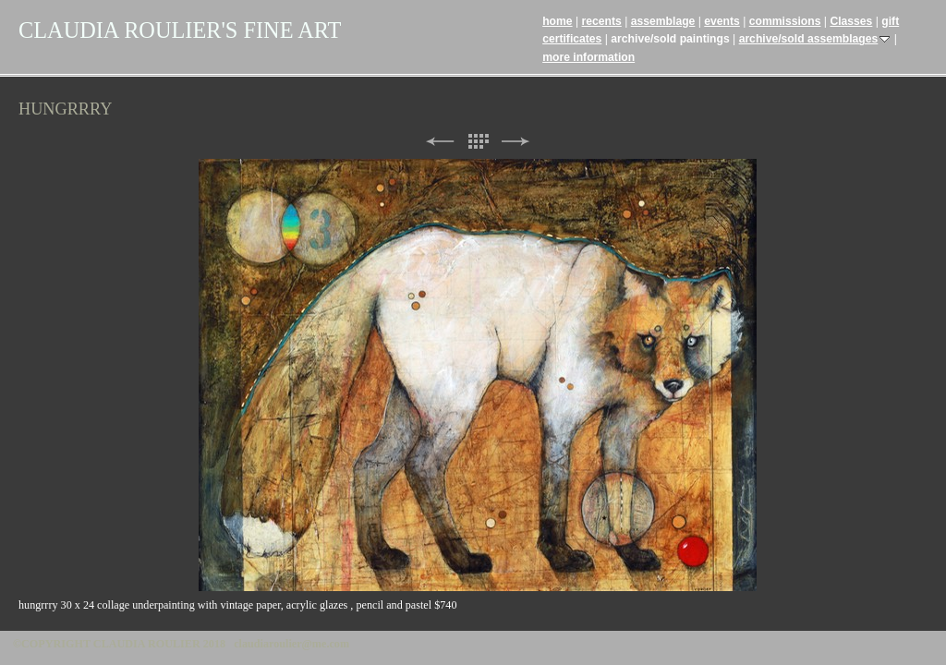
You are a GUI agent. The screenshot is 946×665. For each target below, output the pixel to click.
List (477, 141)
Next (515, 141)
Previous (439, 141)
